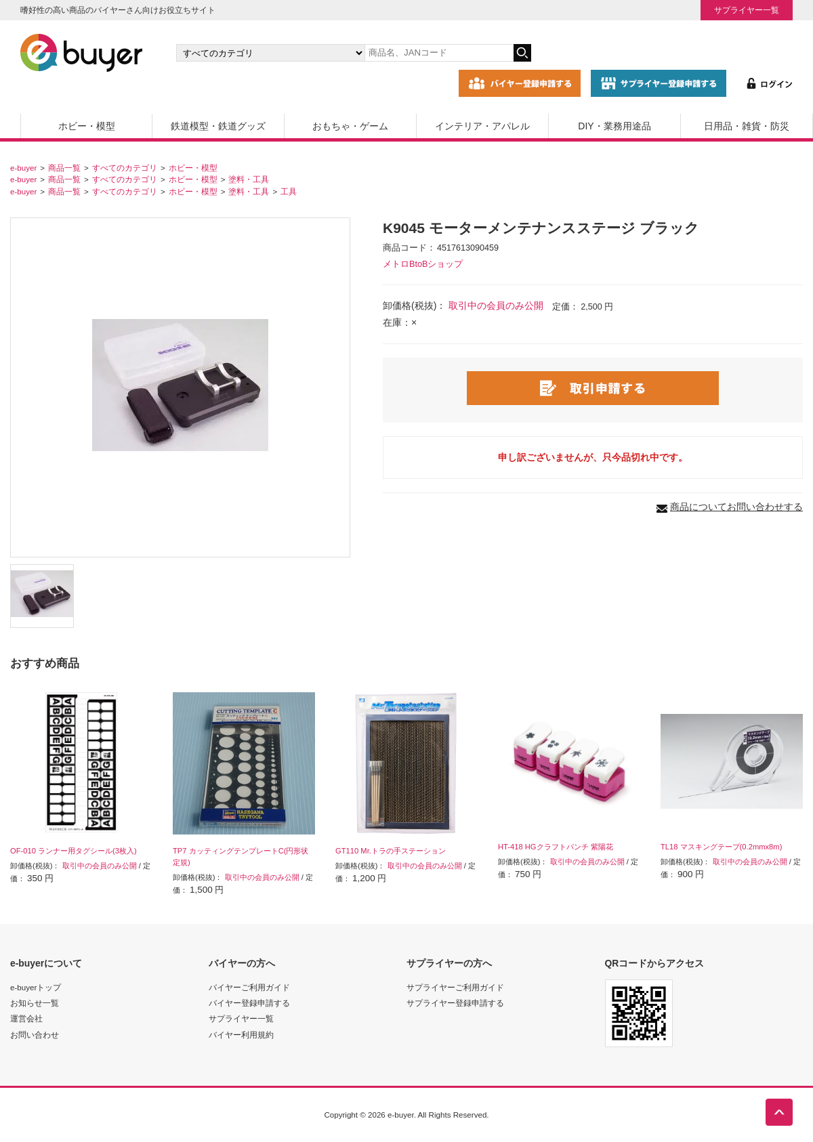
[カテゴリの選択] (270, 53)
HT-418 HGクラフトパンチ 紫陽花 (555, 847)
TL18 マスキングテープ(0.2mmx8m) (721, 847)
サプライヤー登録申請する (455, 1002)
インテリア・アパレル (482, 126)
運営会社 (26, 1018)
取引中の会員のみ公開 (496, 305)
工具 (288, 191)
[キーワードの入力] (439, 53)
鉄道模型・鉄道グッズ (218, 126)
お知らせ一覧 (34, 1002)
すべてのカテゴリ (124, 167)
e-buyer (23, 167)
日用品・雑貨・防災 (746, 126)
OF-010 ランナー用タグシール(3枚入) (73, 851)
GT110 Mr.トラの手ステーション (390, 851)
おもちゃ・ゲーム (350, 126)
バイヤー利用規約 (241, 1034)
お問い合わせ (34, 1034)
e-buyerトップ (35, 987)
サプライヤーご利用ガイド (455, 987)
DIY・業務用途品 (614, 126)
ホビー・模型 (86, 126)
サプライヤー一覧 (746, 9)
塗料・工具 (248, 179)
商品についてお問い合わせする (736, 506)
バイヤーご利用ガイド (249, 987)
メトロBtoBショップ (423, 264)
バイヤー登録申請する (249, 1002)
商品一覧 (64, 167)
